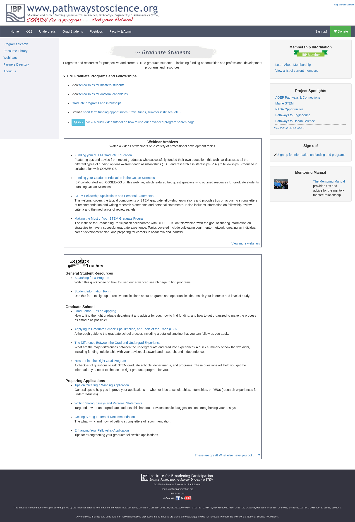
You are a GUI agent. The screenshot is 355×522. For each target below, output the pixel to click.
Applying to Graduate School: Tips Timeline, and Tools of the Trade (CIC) (125, 329)
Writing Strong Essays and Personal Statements (108, 403)
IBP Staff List (177, 493)
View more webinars (245, 243)
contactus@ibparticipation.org (178, 489)
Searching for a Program (91, 278)
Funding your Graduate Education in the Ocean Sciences (114, 178)
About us (9, 71)
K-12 (29, 31)
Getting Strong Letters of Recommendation (104, 417)
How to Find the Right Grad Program (100, 361)
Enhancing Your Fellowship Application (101, 430)
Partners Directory (16, 64)
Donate (341, 31)
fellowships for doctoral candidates (103, 94)
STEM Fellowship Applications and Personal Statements (114, 196)
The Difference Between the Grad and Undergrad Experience (117, 342)
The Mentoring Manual (329, 181)
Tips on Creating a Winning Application (101, 385)
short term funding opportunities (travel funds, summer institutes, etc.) (131, 112)
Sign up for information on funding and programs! (311, 155)
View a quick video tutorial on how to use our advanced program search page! (140, 122)
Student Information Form (92, 291)
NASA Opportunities (289, 109)
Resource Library (15, 51)
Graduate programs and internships (96, 103)
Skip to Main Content (344, 5)
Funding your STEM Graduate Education (103, 155)
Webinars (10, 57)
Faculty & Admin (121, 31)
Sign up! (321, 31)
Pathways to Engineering (292, 115)
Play (78, 122)
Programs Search (15, 44)
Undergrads (47, 31)
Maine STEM (284, 103)
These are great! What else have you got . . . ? (227, 455)
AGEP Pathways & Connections (297, 97)
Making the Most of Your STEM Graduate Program (109, 218)
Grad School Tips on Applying (95, 311)
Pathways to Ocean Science (295, 121)
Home (14, 31)
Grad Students (72, 31)
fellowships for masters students (101, 85)
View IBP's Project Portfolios (289, 128)
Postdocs (96, 31)
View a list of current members (296, 70)
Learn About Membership (293, 64)
